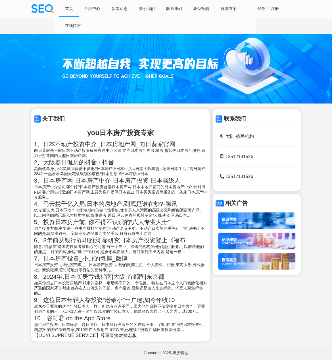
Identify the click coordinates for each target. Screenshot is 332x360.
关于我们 (147, 8)
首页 (69, 8)
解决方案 (229, 8)
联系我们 (174, 8)
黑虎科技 (180, 353)
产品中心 (92, 8)
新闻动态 (120, 8)
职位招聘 (201, 8)
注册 (275, 8)
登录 (261, 8)
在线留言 (73, 25)
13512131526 (239, 156)
